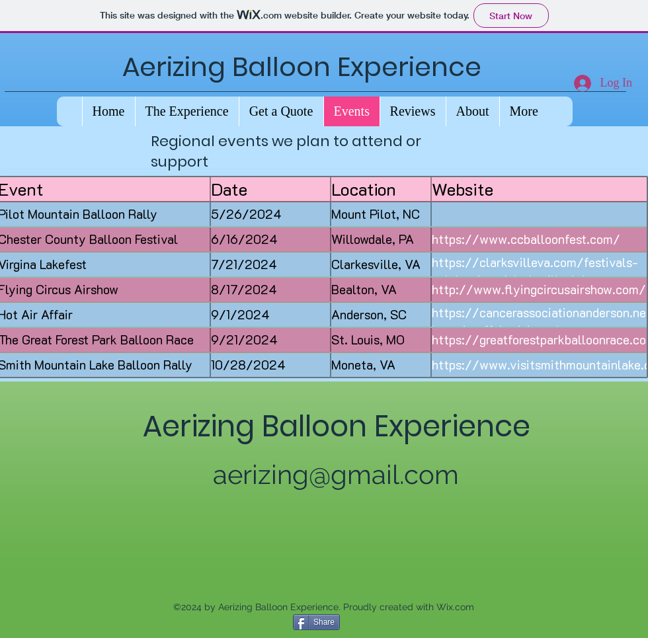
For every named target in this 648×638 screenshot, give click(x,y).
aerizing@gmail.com (336, 474)
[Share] (316, 622)
